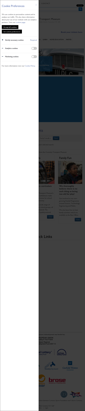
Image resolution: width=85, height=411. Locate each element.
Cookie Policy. (30, 65)
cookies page (20, 22)
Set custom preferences (11, 31)
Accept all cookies (10, 27)
